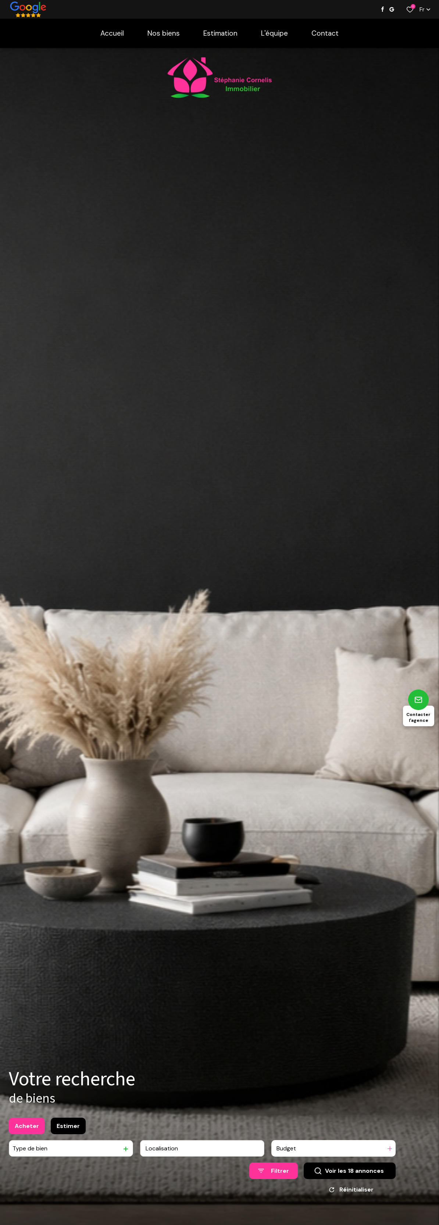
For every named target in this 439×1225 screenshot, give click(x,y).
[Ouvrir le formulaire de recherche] (273, 1176)
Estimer (68, 1131)
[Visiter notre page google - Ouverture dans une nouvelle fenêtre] (392, 9)
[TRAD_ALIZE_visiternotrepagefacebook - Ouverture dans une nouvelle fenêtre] (382, 9)
